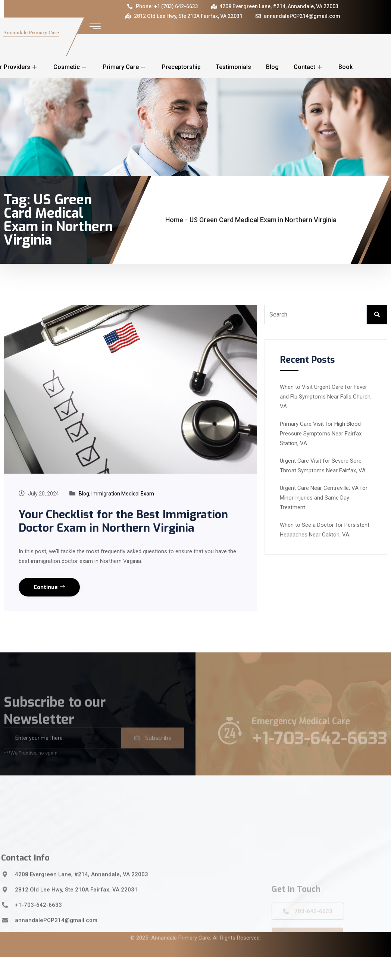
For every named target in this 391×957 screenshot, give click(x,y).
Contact (308, 66)
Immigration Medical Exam (122, 494)
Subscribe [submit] (152, 747)
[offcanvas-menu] (95, 26)
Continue (49, 587)
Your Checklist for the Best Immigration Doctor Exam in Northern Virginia (123, 521)
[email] (62, 747)
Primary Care (125, 66)
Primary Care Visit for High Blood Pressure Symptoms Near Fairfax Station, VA (321, 434)
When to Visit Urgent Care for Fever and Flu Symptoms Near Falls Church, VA (326, 397)
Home (174, 220)
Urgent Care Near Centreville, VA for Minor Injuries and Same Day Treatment (323, 498)
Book (345, 66)
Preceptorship (181, 66)
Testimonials (233, 66)
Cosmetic (70, 66)
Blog (272, 66)
